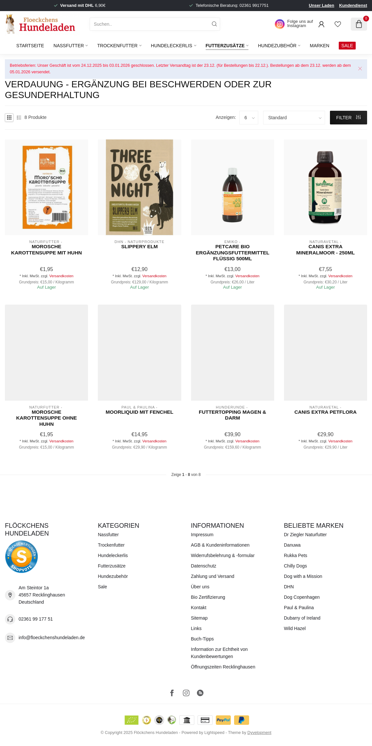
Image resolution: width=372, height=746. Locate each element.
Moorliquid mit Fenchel (139, 412)
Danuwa (292, 545)
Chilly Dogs (295, 565)
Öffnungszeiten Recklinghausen (223, 666)
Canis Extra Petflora (325, 412)
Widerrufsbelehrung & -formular (223, 555)
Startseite (30, 45)
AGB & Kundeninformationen (220, 545)
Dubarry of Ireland (302, 618)
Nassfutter (68, 45)
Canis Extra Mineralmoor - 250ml (325, 249)
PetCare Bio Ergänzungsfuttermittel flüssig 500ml (232, 252)
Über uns (200, 586)
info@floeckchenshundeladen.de (52, 637)
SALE (347, 45)
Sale (102, 586)
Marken (319, 45)
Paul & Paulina (299, 607)
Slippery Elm (139, 246)
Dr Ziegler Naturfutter (305, 534)
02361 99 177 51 (36, 619)
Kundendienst (353, 5)
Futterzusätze (225, 45)
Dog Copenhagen (302, 597)
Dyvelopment (259, 732)
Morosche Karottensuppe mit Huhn (46, 249)
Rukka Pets (295, 555)
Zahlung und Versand (212, 576)
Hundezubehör (277, 45)
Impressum (202, 534)
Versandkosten (61, 276)
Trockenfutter (117, 45)
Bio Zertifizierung (208, 597)
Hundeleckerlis (171, 45)
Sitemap (199, 618)
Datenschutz (203, 565)
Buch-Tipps (202, 638)
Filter (348, 117)
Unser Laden (321, 5)
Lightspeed (214, 732)
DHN (289, 586)
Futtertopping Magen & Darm (232, 415)
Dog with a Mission (303, 576)
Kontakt (198, 607)
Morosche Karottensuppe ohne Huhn (46, 418)
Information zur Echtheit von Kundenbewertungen (219, 653)
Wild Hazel (295, 628)
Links (196, 628)
